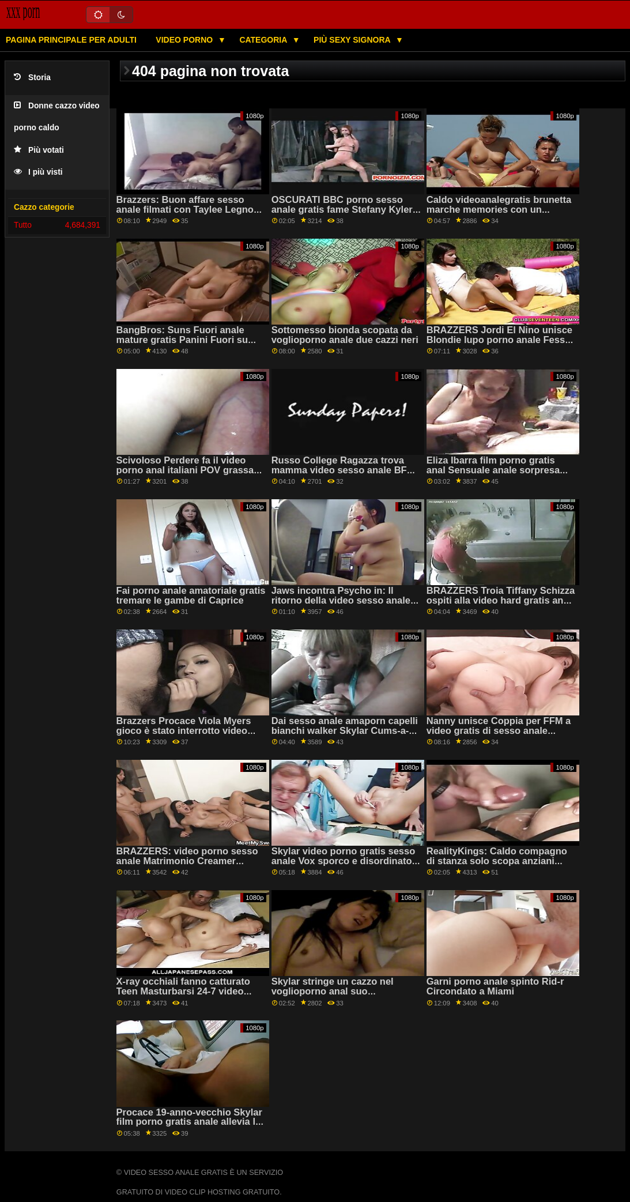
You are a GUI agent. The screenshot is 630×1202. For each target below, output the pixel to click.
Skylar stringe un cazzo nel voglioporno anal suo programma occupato (332, 991)
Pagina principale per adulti (71, 39)
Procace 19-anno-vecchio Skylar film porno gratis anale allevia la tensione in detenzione (189, 1122)
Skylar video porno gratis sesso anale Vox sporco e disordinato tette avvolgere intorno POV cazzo (343, 866)
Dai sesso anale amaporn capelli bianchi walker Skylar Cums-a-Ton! (344, 730)
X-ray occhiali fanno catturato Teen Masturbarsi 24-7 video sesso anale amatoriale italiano (186, 991)
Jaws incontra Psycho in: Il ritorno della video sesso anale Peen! (340, 600)
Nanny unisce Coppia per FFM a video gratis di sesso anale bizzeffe (499, 730)
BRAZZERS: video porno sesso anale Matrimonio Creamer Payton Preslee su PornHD (187, 861)
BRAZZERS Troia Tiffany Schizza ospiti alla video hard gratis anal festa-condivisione (501, 600)
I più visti (38, 172)
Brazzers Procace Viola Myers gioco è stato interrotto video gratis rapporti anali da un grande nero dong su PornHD (183, 735)
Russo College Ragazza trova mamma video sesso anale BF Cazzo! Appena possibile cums (341, 470)
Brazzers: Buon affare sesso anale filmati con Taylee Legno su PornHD (185, 209)
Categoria (264, 39)
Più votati (39, 150)
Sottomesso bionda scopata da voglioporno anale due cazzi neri (344, 335)
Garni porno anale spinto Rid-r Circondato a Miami (495, 986)
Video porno (185, 39)
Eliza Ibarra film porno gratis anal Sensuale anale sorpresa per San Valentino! (493, 470)
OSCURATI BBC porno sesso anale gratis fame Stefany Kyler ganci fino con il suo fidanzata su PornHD (346, 214)
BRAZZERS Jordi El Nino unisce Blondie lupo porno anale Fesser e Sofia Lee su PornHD (500, 340)
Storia (32, 77)
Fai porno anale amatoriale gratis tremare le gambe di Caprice (191, 595)
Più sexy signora (353, 39)
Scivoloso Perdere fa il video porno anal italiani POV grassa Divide (185, 470)
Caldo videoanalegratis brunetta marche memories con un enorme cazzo (499, 209)
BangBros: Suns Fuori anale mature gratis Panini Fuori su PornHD (182, 340)
